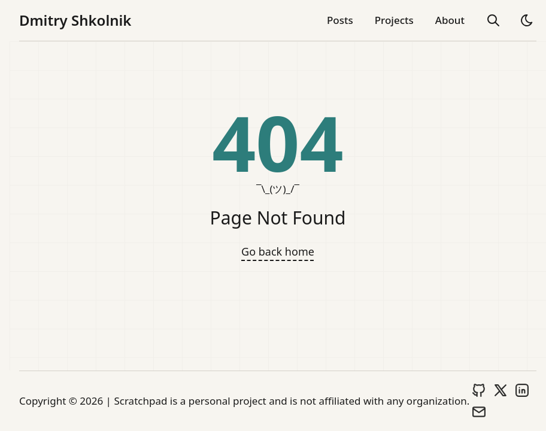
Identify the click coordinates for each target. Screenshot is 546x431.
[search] (493, 20)
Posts (340, 20)
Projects (394, 20)
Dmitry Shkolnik (75, 20)
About (450, 20)
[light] (526, 20)
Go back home (277, 251)
